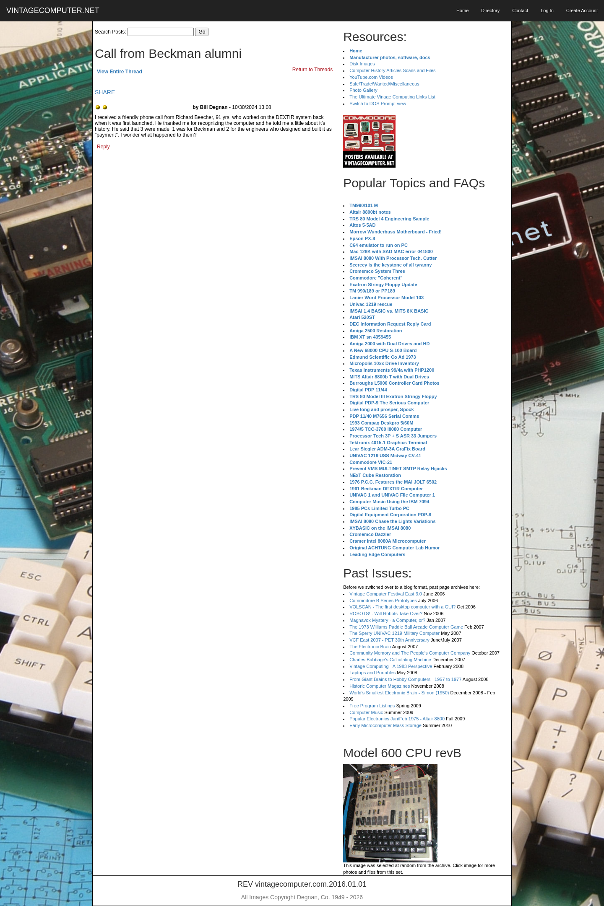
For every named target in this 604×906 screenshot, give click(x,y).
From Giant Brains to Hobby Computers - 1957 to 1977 (405, 679)
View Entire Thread (119, 72)
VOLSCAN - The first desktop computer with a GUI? (402, 606)
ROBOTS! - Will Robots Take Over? (385, 613)
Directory (490, 10)
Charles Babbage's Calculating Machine (390, 659)
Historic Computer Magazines (379, 686)
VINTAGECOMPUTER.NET (52, 10)
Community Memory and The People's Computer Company (409, 652)
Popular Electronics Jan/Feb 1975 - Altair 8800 (397, 718)
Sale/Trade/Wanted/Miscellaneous (384, 83)
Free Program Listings (372, 705)
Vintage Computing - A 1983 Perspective (390, 666)
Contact (520, 10)
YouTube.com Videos (371, 77)
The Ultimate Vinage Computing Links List (392, 96)
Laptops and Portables (372, 672)
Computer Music (366, 712)
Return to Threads (312, 69)
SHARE (105, 92)
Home (462, 10)
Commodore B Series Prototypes (383, 600)
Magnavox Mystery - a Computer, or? (387, 620)
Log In (547, 10)
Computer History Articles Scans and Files (392, 70)
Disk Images (362, 63)
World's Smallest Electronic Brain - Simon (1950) (399, 692)
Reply (103, 147)
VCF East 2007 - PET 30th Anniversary (389, 639)
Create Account (582, 10)
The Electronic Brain (370, 646)
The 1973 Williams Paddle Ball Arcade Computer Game (406, 626)
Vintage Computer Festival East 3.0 (385, 593)
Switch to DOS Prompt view (377, 103)
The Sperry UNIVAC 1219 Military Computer (394, 633)
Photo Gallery (363, 90)
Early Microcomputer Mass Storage (385, 725)
